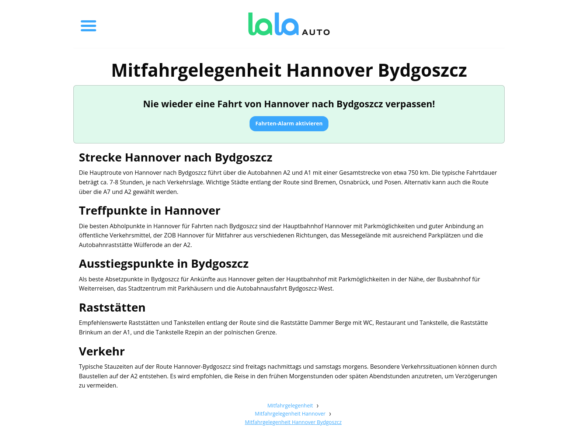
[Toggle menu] (88, 24)
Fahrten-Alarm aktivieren (289, 123)
